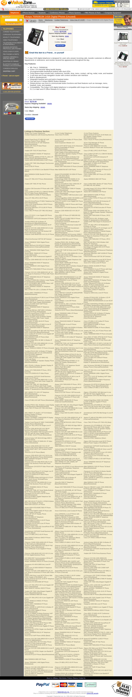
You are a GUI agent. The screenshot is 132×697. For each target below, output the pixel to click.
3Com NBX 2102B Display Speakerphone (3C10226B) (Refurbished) (68, 565)
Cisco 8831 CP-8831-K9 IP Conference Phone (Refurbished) (96, 614)
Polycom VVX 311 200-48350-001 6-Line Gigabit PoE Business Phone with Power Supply (38, 484)
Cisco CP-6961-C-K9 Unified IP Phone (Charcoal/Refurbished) (96, 322)
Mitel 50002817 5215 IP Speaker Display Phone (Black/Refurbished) (97, 429)
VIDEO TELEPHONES (10, 40)
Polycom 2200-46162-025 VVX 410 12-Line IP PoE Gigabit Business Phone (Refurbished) (98, 528)
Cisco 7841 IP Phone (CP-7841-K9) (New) (97, 422)
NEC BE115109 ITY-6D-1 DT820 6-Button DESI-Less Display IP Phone (97, 524)
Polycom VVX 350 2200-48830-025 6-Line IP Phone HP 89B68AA (68, 667)
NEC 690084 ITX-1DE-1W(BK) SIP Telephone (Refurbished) (66, 462)
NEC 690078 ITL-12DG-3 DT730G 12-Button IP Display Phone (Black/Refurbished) (98, 532)
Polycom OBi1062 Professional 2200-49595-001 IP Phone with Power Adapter (68, 517)
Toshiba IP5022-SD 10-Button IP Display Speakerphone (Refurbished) (68, 674)
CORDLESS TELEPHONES (12, 34)
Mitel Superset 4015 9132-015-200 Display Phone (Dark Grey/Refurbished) (122, 64)
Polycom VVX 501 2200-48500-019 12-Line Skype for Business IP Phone (69, 521)
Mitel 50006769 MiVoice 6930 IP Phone (96, 610)
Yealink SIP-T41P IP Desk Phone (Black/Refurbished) (94, 565)
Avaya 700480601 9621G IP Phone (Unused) (39, 561)
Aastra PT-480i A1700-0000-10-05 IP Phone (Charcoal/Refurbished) (98, 418)
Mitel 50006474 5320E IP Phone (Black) (68, 659)
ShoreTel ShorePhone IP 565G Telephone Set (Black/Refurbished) (97, 630)
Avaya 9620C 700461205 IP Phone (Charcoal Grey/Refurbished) (66, 401)
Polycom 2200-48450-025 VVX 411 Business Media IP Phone (66, 636)
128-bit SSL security (92, 693)
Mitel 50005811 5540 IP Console (65, 446)
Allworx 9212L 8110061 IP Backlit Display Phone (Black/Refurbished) (97, 232)
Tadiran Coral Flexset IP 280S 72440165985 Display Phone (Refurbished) (39, 423)
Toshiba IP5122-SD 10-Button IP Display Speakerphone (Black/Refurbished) (97, 314)
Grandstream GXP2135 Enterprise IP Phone (39, 218)
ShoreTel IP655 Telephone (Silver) (95, 438)
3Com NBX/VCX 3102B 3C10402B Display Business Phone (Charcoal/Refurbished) (69, 585)
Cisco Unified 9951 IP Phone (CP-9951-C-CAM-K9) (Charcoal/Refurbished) (97, 571)
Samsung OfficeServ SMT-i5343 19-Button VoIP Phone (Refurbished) (38, 620)
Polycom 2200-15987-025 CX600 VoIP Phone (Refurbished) (96, 568)
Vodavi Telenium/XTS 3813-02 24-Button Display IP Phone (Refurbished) (97, 284)
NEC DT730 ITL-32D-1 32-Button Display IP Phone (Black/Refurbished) (69, 266)
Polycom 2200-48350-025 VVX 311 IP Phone (39, 234)
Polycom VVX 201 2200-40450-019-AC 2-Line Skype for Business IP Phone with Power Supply (68, 397)
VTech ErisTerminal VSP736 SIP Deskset (97, 256)
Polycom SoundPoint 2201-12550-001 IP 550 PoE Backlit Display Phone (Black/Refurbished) (68, 185)
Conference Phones (57, 13)
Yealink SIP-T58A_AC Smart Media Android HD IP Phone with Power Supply (39, 491)
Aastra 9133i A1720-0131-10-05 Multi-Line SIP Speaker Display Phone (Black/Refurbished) (97, 136)
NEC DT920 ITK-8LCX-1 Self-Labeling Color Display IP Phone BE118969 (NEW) (68, 269)
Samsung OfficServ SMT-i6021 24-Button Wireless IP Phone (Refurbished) (38, 310)
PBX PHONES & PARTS (11, 54)
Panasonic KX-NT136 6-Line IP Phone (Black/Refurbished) (37, 494)
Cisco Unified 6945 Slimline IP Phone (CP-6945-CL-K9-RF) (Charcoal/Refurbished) (97, 432)
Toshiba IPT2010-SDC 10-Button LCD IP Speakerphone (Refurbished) (97, 298)
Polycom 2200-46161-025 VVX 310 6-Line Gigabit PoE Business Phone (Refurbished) (38, 456)
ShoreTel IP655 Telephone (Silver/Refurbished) (33, 355)
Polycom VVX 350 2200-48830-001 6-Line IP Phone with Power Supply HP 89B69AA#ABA (98, 514)
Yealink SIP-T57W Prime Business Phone (97, 553)
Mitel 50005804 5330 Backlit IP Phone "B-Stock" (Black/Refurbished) (97, 508)
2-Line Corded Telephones (63, 133)
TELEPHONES (8, 29)
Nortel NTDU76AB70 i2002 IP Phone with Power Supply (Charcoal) (38, 511)
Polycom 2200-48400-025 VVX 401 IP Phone (39, 259)
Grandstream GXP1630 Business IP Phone (69, 207)
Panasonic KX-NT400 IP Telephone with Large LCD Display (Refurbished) (68, 453)
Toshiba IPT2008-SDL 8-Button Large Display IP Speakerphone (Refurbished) (39, 280)
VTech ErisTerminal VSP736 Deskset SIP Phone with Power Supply (38, 232)
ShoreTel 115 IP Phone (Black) (35, 452)
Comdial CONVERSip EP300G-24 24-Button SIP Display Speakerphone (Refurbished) (98, 304)
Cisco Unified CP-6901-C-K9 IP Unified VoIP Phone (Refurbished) (67, 576)
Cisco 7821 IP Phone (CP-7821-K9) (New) (38, 408)
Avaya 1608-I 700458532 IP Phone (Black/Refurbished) (36, 293)
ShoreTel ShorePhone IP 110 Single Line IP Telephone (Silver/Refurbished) (39, 472)
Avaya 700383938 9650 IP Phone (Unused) (98, 334)
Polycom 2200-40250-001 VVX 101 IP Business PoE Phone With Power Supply (68, 284)
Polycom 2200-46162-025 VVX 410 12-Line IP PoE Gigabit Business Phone (39, 554)
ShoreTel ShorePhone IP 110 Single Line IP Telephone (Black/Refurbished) (98, 228)
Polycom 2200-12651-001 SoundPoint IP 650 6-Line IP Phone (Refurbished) (68, 626)
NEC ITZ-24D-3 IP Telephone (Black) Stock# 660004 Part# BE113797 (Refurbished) (98, 160)
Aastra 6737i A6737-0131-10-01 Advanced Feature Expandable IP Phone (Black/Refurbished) (68, 147)
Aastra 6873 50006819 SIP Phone (95, 191)
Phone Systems (75, 13)
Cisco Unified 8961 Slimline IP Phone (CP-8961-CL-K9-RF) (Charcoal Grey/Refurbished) (97, 171)
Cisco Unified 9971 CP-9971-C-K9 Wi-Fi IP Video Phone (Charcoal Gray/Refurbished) (98, 344)
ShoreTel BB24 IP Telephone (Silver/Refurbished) (34, 517)
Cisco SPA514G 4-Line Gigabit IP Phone (38, 548)
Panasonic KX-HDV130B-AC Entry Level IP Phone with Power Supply (98, 450)
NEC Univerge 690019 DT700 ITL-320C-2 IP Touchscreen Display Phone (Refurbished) (98, 633)
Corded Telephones (61, 20)
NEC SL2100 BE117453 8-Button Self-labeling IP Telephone (96, 243)
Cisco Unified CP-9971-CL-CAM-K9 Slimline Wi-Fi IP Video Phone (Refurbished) (39, 192)
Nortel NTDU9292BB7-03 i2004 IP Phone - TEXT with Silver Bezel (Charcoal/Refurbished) (69, 175)
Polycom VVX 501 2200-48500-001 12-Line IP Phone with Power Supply (69, 535)
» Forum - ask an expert (10, 76)
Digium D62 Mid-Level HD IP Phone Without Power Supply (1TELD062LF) (98, 649)
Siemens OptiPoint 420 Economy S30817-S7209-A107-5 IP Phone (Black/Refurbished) (69, 235)
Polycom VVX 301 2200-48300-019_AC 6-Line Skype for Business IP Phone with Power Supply (68, 419)
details (70, 33)
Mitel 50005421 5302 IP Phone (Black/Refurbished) (94, 483)
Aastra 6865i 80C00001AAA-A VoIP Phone (39, 160)
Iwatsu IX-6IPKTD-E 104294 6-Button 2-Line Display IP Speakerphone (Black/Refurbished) (39, 388)
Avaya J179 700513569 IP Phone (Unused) (39, 269)
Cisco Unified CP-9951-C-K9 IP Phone (96, 387)
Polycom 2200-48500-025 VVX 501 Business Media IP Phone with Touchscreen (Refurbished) (98, 656)
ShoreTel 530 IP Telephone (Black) (95, 635)
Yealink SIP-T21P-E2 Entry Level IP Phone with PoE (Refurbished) (69, 649)
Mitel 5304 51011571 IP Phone (35, 504)
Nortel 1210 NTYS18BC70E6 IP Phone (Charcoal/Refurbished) (67, 219)
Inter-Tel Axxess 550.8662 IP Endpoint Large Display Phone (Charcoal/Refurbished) (98, 366)
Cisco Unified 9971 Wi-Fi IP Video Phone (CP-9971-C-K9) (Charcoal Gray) (38, 642)
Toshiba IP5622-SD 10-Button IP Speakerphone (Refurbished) (65, 478)
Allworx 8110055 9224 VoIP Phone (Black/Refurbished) (36, 304)
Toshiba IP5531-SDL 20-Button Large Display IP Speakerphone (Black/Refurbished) (39, 405)
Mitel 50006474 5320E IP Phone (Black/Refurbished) (35, 396)
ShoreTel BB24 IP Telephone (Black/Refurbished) (34, 674)
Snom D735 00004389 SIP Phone (66, 455)
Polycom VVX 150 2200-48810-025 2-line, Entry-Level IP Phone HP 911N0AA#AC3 (97, 307)
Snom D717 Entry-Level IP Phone (95, 263)
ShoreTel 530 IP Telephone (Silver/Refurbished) (92, 317)
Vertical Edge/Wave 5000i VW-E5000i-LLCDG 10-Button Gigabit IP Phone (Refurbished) (96, 401)
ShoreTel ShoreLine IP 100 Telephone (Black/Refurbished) (37, 143)
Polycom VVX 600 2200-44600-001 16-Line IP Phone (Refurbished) (98, 535)
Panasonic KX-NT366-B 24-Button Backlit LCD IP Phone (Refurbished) (97, 472)
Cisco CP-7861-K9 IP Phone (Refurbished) (39, 179)
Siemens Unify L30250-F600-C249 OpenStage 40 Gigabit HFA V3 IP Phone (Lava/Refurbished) (97, 247)
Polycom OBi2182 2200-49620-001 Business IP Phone (66, 620)
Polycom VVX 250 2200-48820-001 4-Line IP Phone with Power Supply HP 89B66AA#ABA (68, 409)
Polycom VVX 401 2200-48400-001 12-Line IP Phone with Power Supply (69, 254)
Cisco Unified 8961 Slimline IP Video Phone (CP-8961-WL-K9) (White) (98, 184)
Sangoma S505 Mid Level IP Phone (66, 239)
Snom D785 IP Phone (32, 166)
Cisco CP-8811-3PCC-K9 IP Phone (95, 150)
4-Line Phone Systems (91, 133)
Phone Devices (28, 13)
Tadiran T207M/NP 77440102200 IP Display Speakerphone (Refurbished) (39, 418)
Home (41, 20)
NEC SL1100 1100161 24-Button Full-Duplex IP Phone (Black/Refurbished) (67, 157)
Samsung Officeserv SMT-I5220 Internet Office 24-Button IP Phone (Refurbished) (68, 592)
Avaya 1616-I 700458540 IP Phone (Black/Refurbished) (95, 494)
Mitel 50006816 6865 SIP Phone (35, 659)
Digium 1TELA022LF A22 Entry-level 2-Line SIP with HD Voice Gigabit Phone (69, 371)
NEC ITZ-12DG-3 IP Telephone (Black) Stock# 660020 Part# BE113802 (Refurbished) (67, 539)
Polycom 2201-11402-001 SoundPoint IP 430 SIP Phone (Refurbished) (97, 585)
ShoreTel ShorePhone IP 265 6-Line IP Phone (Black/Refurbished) (67, 377)
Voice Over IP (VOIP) (77, 20)
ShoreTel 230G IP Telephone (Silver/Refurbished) (93, 497)
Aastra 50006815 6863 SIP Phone (95, 179)
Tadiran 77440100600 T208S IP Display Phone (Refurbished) (68, 189)
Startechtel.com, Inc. (63, 692)
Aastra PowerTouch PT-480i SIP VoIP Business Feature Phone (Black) (37, 140)
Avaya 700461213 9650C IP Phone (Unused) (39, 348)
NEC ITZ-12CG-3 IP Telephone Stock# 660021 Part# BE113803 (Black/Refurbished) (67, 367)
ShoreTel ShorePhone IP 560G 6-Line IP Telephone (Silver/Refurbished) (38, 325)
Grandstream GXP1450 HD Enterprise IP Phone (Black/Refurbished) (97, 202)
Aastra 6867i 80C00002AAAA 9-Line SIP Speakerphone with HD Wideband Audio (68, 277)
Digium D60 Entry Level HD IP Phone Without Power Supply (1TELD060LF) (67, 589)
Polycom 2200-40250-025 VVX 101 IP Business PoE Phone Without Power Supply (39, 446)
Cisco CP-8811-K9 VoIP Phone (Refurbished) (39, 400)
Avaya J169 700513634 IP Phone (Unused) (69, 166)
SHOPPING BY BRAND (10, 61)
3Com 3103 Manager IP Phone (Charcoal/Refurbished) (94, 143)
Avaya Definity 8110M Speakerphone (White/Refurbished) (96, 435)
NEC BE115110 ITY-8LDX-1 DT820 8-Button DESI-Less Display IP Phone (39, 502)
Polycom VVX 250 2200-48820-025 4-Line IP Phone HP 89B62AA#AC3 (39, 639)
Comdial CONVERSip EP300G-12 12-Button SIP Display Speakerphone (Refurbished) (67, 362)
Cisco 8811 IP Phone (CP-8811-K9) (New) (68, 670)
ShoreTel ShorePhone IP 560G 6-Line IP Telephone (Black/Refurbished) (38, 314)
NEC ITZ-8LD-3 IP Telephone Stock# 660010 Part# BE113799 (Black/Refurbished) (98, 352)
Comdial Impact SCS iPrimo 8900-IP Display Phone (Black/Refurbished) (98, 189)
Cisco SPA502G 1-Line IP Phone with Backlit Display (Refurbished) (67, 514)
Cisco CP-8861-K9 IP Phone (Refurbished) (69, 507)
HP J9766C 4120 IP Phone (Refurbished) (38, 435)
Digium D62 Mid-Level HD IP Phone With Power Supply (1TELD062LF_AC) (38, 623)
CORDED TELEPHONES (11, 32)
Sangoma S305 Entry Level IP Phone (96, 293)
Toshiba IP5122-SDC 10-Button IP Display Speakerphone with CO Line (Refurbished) (38, 352)
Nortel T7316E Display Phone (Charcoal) (123, 44)
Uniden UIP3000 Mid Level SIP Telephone (97, 408)
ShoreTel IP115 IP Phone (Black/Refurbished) (39, 654)
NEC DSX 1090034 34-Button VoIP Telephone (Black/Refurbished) (95, 626)
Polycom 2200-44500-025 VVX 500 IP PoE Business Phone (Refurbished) (39, 546)
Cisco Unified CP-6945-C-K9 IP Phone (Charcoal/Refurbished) (37, 521)
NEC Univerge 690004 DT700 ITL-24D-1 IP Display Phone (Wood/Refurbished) (39, 157)
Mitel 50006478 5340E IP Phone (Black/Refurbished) (94, 325)
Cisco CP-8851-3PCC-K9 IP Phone (66, 662)
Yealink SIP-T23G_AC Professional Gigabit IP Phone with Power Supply (69, 344)
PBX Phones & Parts (93, 13)
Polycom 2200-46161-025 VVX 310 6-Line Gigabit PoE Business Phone (97, 652)
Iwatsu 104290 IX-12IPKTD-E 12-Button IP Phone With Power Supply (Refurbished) (38, 301)
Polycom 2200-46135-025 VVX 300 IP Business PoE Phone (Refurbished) (37, 429)
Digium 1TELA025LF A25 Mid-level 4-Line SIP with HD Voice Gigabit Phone (97, 393)
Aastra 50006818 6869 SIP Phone (36, 594)
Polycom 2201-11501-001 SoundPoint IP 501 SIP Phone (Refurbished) (39, 527)
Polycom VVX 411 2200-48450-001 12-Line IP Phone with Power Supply (69, 331)
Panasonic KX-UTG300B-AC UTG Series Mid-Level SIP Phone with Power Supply (97, 426)
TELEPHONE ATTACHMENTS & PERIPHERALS (13, 43)
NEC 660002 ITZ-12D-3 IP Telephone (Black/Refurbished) (37, 393)
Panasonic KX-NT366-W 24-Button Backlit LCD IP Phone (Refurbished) (97, 505)
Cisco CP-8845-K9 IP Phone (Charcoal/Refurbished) (64, 317)
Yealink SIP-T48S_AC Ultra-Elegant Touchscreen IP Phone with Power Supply (38, 385)
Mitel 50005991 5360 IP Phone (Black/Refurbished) (65, 273)
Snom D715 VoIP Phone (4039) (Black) (37, 635)
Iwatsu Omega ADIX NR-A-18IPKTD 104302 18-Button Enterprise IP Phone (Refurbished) (67, 555)
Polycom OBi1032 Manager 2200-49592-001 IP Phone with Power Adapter (68, 505)
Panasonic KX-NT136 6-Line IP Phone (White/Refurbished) (37, 524)
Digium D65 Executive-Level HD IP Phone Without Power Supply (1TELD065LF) (97, 442)
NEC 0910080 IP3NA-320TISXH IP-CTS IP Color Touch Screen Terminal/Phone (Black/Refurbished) (39, 479)
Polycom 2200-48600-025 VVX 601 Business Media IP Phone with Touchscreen (98, 146)
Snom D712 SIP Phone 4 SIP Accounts (67, 392)
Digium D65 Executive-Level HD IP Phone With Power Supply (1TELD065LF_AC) (97, 260)
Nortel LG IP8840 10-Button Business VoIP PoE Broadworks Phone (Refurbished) (39, 614)
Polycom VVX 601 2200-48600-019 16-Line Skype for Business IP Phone (69, 546)
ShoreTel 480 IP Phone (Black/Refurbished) (98, 594)
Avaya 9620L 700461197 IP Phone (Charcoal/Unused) (36, 254)
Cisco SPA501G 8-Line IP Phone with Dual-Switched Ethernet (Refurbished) (98, 269)
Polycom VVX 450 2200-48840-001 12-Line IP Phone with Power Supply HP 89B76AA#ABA (39, 345)
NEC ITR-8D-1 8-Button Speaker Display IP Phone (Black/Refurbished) (39, 366)
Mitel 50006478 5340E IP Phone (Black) (97, 327)
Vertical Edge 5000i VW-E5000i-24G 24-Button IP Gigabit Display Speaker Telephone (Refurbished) (98, 212)
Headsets (42, 13)
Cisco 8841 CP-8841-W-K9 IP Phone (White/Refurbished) (37, 322)
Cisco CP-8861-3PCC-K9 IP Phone (36, 534)
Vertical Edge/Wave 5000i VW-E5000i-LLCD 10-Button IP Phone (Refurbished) (69, 198)
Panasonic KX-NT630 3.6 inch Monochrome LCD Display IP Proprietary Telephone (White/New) (69, 468)
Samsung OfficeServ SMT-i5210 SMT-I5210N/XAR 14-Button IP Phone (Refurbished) (96, 664)
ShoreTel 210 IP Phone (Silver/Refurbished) (69, 310)
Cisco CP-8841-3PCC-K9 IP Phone (66, 567)
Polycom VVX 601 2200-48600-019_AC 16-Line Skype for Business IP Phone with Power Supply (39, 572)
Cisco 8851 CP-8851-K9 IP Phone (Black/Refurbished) (95, 164)
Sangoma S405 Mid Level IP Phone (95, 604)
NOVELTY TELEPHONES (11, 37)
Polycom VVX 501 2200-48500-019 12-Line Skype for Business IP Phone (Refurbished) (39, 671)
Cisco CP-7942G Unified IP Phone (95, 537)
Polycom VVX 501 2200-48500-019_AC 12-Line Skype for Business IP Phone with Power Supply (69, 550)
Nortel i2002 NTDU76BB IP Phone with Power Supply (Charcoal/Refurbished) (67, 151)
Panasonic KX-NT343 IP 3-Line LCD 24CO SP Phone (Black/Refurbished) (98, 453)
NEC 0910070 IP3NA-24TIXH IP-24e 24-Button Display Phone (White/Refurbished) (68, 355)
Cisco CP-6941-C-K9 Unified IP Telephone (68, 337)
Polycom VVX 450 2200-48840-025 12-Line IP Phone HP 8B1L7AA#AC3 (39, 667)
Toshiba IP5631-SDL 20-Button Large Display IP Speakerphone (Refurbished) (67, 243)
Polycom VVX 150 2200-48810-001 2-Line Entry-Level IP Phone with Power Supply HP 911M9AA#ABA (39, 381)
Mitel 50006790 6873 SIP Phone (65, 169)
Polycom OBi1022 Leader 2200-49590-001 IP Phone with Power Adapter (98, 487)
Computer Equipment (113, 13)
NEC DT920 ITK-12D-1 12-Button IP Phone (39, 289)
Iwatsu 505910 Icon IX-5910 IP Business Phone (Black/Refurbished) (68, 614)
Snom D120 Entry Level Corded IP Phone (68, 511)
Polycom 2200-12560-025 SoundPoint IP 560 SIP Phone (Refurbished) (97, 623)
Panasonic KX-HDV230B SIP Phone (36, 582)
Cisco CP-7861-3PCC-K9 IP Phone (36, 198)
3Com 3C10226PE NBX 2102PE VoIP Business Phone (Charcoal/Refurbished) (68, 562)
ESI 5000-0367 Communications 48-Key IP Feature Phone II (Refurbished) (39, 558)
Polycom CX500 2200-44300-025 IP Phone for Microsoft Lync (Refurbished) (39, 543)
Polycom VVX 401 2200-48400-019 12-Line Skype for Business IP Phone (39, 228)
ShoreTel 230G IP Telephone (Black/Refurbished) (64, 483)
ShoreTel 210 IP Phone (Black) (65, 645)
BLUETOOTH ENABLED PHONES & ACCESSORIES (12, 64)
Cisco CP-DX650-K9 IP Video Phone (37, 373)
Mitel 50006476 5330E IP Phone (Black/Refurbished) (94, 195)
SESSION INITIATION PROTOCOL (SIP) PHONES (12, 47)
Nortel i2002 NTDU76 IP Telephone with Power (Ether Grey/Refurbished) (68, 246)
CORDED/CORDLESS (10, 68)
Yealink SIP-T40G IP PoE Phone (35, 184)
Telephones (48, 20)
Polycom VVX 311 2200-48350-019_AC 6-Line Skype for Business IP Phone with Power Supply (68, 498)
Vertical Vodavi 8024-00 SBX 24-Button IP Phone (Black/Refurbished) (97, 543)
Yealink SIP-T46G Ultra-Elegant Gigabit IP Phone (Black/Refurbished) (38, 592)
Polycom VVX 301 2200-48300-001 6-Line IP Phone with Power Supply (68, 432)
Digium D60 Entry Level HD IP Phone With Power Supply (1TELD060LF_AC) (38, 576)
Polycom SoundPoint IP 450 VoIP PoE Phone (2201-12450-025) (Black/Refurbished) (39, 331)
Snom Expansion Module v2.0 (64, 142)
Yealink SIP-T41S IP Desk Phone (35, 150)
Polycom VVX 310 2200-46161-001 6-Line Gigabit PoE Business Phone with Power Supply (38, 463)
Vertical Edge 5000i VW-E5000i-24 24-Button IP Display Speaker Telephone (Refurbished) (67, 180)
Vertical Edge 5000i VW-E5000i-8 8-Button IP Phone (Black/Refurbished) (68, 328)
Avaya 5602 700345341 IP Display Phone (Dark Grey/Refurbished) (97, 280)
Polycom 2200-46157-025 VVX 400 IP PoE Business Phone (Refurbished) (69, 502)
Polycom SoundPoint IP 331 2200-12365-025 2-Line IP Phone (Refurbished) (97, 521)
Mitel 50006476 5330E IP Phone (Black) (38, 195)
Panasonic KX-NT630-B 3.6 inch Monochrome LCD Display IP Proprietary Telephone (68, 442)
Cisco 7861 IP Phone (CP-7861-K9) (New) (38, 210)
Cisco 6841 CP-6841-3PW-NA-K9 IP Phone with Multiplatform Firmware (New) (98, 337)
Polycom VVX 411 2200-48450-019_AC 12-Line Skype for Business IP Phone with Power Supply (39, 273)
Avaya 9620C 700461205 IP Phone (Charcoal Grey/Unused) (66, 263)
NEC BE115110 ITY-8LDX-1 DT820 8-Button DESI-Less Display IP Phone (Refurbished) (67, 656)
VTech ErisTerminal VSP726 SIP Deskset (38, 239)
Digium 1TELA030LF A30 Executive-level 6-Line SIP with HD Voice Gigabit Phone (39, 432)
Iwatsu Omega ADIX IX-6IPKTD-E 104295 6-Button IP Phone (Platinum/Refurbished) (68, 595)
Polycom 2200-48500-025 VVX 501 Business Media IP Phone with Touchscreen (98, 660)
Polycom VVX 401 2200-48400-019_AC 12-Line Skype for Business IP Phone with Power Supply (98, 236)
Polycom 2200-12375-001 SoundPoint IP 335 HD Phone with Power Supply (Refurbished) (68, 389)
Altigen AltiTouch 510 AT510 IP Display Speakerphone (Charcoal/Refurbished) (37, 246)
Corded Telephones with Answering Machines (39, 135)
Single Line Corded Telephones (35, 133)
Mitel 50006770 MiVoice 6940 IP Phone (68, 629)
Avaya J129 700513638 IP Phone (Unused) (69, 487)
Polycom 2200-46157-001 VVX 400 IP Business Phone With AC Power (96, 287)
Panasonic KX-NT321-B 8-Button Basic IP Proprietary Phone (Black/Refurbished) (97, 385)
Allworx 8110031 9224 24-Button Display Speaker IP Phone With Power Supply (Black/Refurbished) (38, 318)
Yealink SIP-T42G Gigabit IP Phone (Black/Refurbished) (66, 582)
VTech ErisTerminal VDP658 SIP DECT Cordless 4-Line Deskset (96, 355)
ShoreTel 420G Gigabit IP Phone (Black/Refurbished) (35, 611)
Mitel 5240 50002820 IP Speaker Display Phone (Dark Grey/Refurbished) (68, 604)
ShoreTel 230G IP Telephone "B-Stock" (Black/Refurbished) (67, 232)
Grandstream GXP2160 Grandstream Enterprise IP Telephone (67, 228)
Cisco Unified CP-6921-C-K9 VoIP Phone (97, 458)
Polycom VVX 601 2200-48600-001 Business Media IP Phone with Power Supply (98, 558)
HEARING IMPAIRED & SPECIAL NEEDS (10, 57)
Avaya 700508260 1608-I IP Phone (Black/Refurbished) (66, 314)
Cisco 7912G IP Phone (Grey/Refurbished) (97, 139)
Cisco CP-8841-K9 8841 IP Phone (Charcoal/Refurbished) (66, 472)
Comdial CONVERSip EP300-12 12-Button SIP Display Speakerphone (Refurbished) (39, 617)
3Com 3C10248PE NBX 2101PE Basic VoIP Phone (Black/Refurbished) (39, 284)
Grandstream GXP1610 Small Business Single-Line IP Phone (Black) (96, 511)
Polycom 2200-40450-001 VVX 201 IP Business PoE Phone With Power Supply (68, 459)
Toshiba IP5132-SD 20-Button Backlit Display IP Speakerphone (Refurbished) (96, 361)
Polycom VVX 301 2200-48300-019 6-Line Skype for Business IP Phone (97, 475)
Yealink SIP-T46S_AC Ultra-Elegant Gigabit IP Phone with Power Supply (69, 405)
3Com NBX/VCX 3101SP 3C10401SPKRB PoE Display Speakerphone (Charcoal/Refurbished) (68, 294)
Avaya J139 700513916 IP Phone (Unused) (98, 645)
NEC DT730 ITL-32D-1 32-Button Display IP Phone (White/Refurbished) (69, 304)
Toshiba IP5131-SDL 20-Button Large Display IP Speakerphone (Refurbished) (96, 219)
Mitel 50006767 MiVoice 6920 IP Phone (37, 588)
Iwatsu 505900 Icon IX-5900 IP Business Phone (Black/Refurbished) (97, 380)
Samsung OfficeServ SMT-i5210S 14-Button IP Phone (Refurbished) (69, 598)
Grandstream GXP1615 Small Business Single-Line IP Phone (37, 377)
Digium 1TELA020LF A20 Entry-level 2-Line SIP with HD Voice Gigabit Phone (69, 348)
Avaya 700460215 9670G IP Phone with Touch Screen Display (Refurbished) (97, 502)
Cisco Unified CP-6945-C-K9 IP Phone (67, 542)
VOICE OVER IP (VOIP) (11, 51)
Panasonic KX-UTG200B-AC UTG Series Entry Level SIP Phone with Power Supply (97, 405)
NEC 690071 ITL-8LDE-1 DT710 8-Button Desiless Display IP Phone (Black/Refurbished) (38, 414)
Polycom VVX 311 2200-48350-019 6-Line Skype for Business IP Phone (68, 494)
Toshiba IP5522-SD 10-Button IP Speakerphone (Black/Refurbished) (36, 222)
